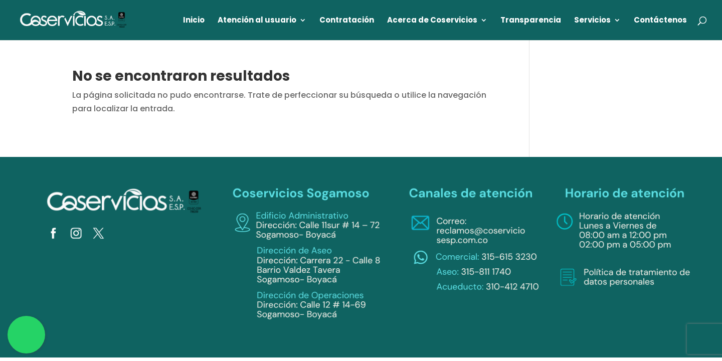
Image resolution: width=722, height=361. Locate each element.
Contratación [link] (346, 21)
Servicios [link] (592, 21)
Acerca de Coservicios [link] (432, 21)
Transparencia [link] (530, 21)
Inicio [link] (194, 21)
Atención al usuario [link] (257, 21)
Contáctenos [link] (660, 21)
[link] (73, 19)
